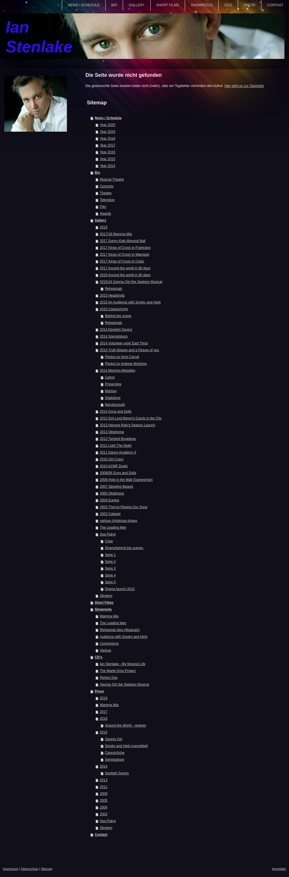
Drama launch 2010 (120, 589)
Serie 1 (110, 555)
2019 (103, 227)
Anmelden (279, 868)
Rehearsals (113, 289)
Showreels (103, 609)
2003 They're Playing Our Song (123, 507)
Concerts (106, 186)
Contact (101, 835)
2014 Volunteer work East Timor (124, 343)
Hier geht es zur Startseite (244, 86)
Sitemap (46, 868)
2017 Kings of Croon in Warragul (124, 255)
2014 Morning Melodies (117, 371)
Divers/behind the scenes (124, 548)
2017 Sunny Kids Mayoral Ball (122, 241)
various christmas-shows (118, 521)
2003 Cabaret (110, 514)
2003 (103, 814)
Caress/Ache (114, 753)
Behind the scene (118, 316)
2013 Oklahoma (112, 432)
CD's (98, 657)
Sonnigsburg (114, 760)
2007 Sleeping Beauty (116, 487)
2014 (103, 766)
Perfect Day (109, 678)
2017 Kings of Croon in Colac (122, 261)
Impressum (10, 868)
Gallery (100, 220)
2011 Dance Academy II (118, 452)
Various (105, 650)
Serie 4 (110, 575)
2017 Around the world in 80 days (125, 268)
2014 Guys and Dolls (115, 411)
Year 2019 (107, 132)
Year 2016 (107, 152)
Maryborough (115, 405)
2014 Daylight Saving (116, 330)
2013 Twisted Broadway (118, 439)
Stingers (106, 596)
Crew (109, 541)
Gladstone (112, 398)
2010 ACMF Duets (114, 466)
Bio (97, 173)
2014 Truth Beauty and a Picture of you (129, 350)
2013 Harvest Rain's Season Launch (127, 425)
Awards (105, 214)
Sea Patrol (108, 534)
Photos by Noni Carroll (122, 357)
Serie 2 (110, 562)
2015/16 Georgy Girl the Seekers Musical (131, 282)
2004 (103, 807)
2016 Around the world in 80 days (125, 275)
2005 (103, 800)
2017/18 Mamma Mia (116, 234)
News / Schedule (108, 118)
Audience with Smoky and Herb (123, 637)
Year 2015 (107, 159)
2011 (103, 787)
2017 (103, 712)
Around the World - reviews (125, 725)
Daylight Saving (116, 773)
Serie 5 (110, 582)
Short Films (104, 603)
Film (103, 207)
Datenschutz (29, 868)
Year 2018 (107, 138)
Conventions (109, 644)
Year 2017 (107, 145)
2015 (103, 732)
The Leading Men (113, 527)
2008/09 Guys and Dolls (118, 473)
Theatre (105, 193)
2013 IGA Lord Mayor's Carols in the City (130, 418)
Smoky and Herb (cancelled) (126, 746)
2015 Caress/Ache (114, 309)
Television (107, 200)
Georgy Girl (113, 739)
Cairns (110, 377)
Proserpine (113, 384)
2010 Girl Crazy (111, 459)
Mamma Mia (109, 616)
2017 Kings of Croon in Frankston (125, 248)
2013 (103, 780)
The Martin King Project (117, 671)
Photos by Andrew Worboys (126, 364)
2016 (103, 719)
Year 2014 (107, 166)
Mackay (110, 391)
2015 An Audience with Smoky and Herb (130, 302)
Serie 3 (110, 568)
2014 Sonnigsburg (113, 336)
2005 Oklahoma (112, 493)
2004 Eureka (109, 500)
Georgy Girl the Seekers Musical (124, 684)
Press (99, 691)
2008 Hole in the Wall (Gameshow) (126, 480)
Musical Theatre (112, 179)
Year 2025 (107, 125)
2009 (103, 794)
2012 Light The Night (115, 446)
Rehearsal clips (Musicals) (120, 630)
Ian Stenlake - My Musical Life (122, 664)
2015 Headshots (112, 295)
